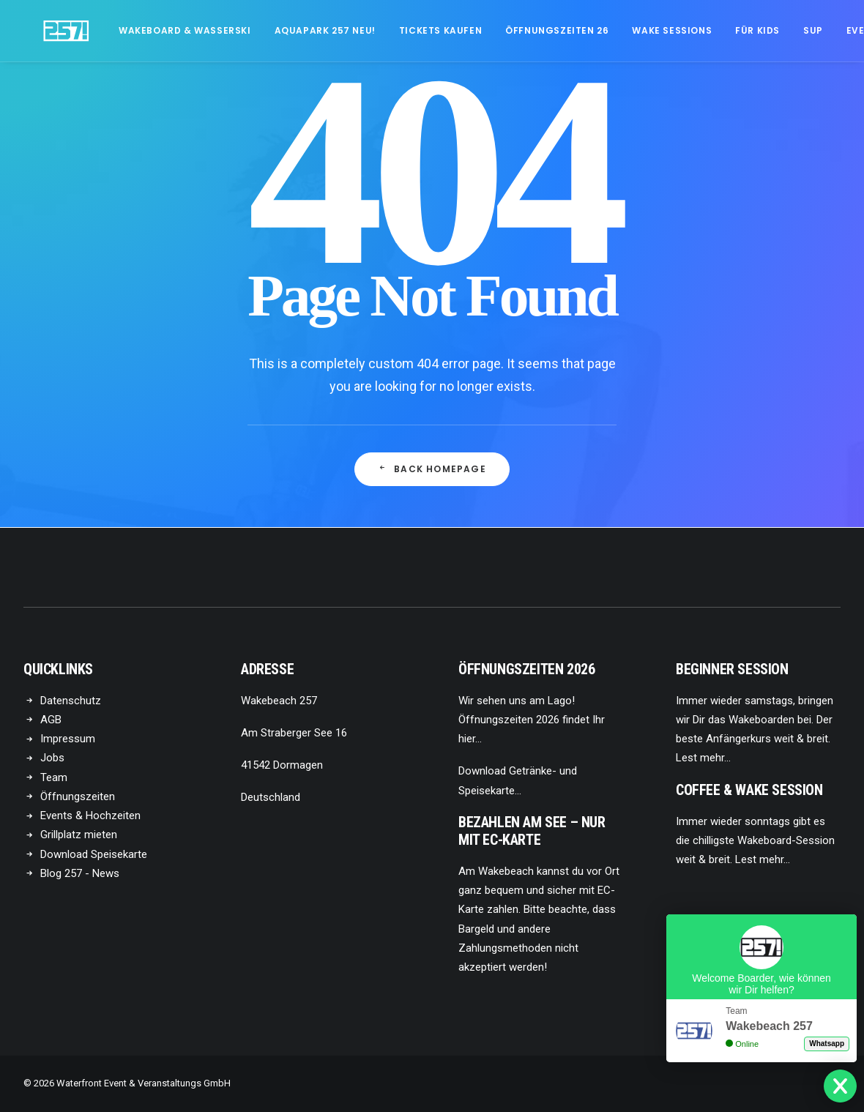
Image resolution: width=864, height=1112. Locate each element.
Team (53, 777)
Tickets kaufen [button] (402, 30)
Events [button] (827, 30)
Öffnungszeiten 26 (518, 30)
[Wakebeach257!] (46, 31)
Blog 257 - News (79, 873)
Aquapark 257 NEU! (287, 30)
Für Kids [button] (719, 30)
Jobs (52, 757)
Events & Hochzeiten (90, 815)
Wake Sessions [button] (634, 30)
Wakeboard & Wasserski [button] (147, 30)
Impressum (67, 738)
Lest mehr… (703, 757)
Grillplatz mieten (78, 834)
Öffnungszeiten (77, 796)
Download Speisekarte (93, 854)
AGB (51, 719)
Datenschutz (70, 700)
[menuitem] (146, 30)
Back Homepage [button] (432, 469)
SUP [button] (775, 30)
